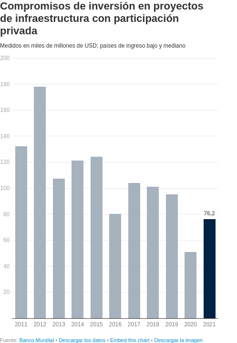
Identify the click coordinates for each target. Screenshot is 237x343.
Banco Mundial (37, 340)
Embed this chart (130, 340)
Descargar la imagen (178, 340)
